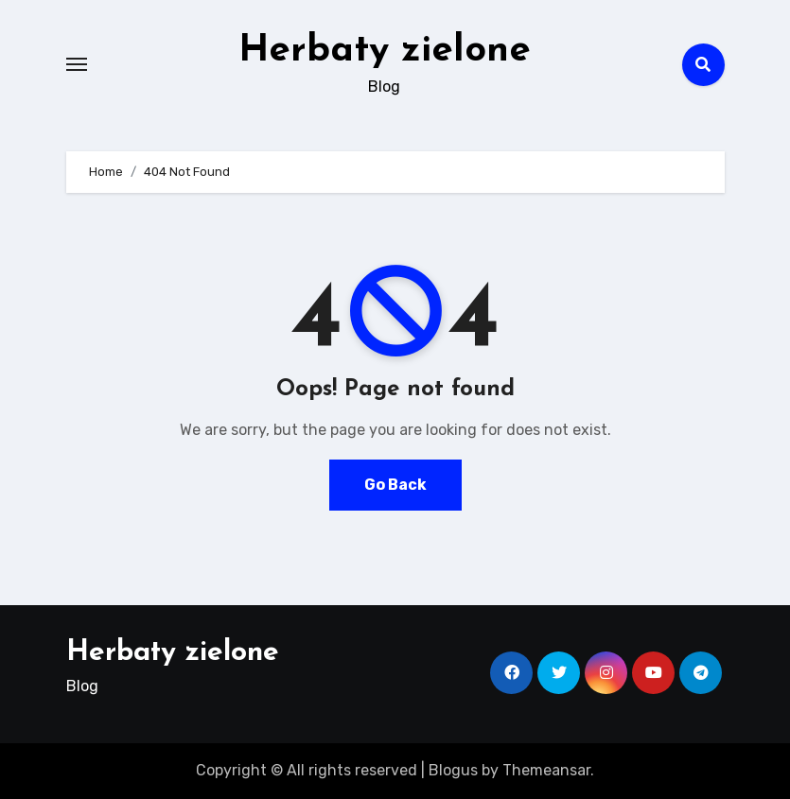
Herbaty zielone (384, 51)
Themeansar (546, 770)
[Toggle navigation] (76, 64)
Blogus (453, 770)
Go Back (395, 485)
